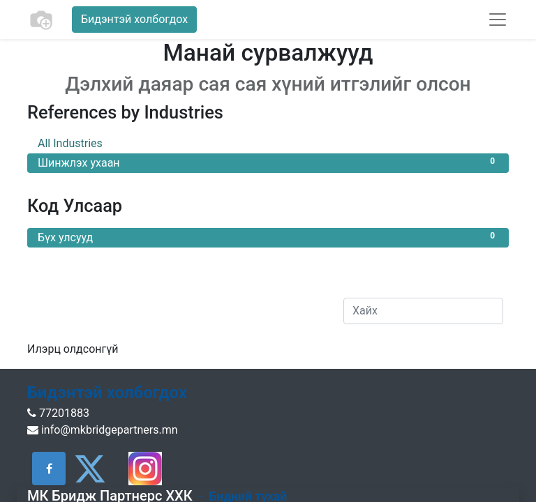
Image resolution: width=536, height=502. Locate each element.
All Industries (268, 142)
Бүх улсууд (268, 236)
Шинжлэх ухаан (268, 162)
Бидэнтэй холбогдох (134, 19)
